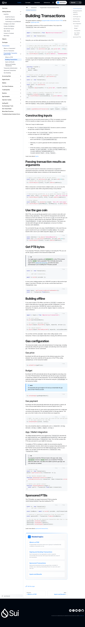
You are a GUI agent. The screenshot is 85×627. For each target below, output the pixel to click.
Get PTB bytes (76, 22)
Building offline (76, 25)
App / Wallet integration (77, 37)
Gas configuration (77, 27)
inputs (36, 156)
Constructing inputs (77, 12)
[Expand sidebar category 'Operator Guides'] (21, 100)
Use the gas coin (77, 20)
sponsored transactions (41, 528)
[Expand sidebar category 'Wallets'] (21, 83)
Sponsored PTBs (77, 40)
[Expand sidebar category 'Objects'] (21, 39)
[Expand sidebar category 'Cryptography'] (21, 90)
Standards (35, 2)
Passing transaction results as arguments (77, 16)
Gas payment (77, 34)
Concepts (26, 2)
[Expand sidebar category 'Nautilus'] (21, 93)
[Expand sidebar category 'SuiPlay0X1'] (21, 103)
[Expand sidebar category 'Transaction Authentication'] (21, 68)
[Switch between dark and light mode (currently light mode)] (51, 2)
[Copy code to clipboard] (63, 31)
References (45, 2)
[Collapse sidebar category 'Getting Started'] (21, 11)
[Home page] (26, 7)
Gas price (76, 29)
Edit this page (30, 586)
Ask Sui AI (59, 3)
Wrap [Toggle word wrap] (56, 44)
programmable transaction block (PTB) (52, 20)
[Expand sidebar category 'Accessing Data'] (21, 76)
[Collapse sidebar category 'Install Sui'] (21, 14)
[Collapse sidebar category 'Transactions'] (21, 46)
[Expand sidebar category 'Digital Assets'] (21, 79)
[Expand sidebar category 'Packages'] (21, 42)
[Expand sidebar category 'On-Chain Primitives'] (21, 86)
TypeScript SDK (35, 22)
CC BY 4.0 (81, 615)
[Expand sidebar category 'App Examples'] (21, 96)
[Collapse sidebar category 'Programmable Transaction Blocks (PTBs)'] (21, 54)
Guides (17, 2)
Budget (76, 32)
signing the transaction (41, 262)
